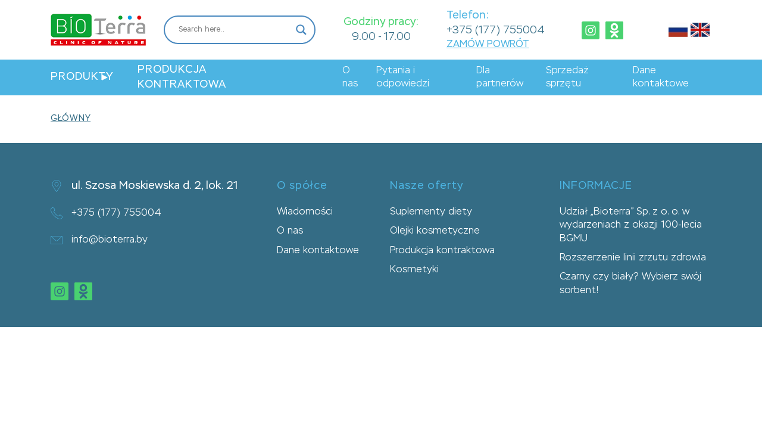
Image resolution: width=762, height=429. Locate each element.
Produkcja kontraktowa (182, 77)
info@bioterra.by (99, 240)
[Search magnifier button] (301, 29)
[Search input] (234, 29)
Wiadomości (305, 212)
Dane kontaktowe (661, 77)
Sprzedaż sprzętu (567, 77)
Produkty (82, 77)
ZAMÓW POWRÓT (487, 44)
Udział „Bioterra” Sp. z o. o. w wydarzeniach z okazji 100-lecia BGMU (631, 225)
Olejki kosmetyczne (435, 231)
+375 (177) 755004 (495, 30)
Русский (678, 30)
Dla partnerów (499, 77)
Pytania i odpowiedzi (402, 77)
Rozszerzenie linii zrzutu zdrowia (633, 258)
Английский (700, 30)
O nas (350, 77)
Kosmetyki (414, 270)
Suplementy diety (431, 212)
